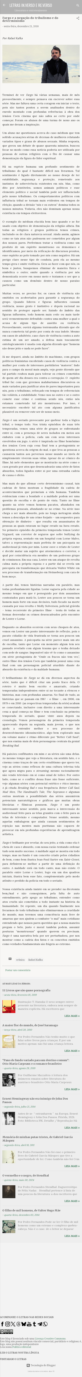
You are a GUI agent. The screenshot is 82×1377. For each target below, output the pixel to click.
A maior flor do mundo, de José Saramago (30, 1025)
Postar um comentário (17, 970)
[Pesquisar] (78, 5)
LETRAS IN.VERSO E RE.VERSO (30, 5)
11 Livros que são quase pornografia (26, 990)
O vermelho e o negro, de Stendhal (25, 1175)
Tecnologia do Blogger (41, 1365)
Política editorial (21, 1347)
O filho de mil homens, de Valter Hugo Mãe (31, 1210)
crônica (20, 959)
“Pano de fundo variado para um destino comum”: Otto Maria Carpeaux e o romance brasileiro (35, 1061)
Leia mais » (72, 1016)
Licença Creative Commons (50, 1338)
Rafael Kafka (35, 959)
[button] (78, 18)
